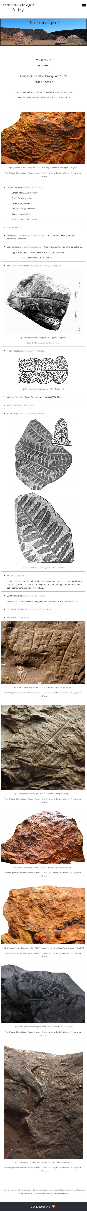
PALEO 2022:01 (71, 601)
